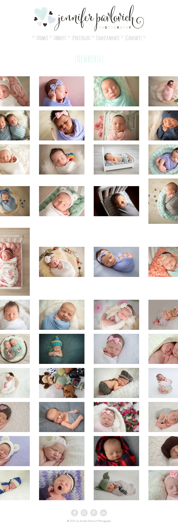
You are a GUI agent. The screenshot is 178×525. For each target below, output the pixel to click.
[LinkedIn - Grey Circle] (103, 512)
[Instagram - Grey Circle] (84, 512)
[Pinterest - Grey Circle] (93, 512)
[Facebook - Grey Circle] (74, 512)
